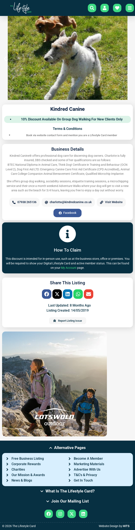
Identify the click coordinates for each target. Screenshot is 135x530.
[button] (5, 59)
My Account (69, 268)
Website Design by (114, 526)
